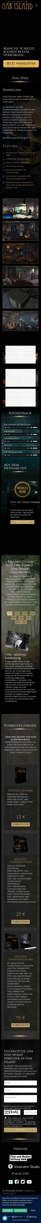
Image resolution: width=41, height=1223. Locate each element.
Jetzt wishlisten (21, 63)
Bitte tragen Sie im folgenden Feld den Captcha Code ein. (19, 1107)
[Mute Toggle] (31, 427)
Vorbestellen (20, 824)
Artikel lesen (22, 522)
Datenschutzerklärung (23, 1220)
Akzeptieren (20, 1210)
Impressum (14, 1220)
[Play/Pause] (5, 427)
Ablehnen (8, 1210)
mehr (33, 1210)
